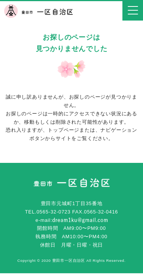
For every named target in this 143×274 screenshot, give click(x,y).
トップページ (63, 130)
